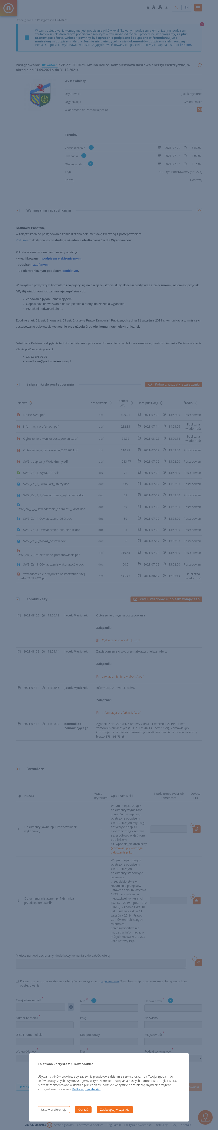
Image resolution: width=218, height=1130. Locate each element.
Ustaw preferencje (53, 1110)
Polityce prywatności (86, 1089)
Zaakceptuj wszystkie (114, 1110)
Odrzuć (83, 1110)
